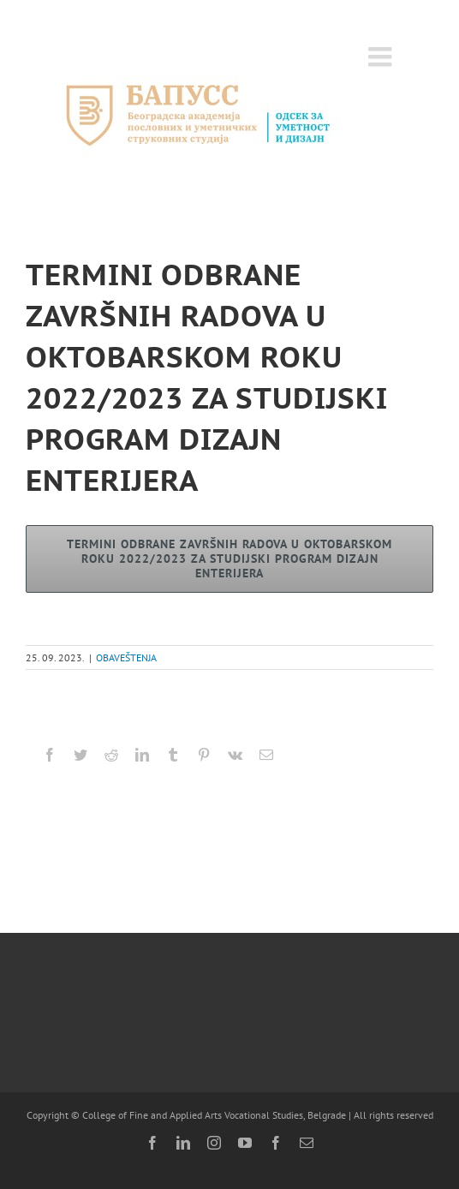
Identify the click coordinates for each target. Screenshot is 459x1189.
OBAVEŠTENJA (126, 657)
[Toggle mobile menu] (382, 56)
